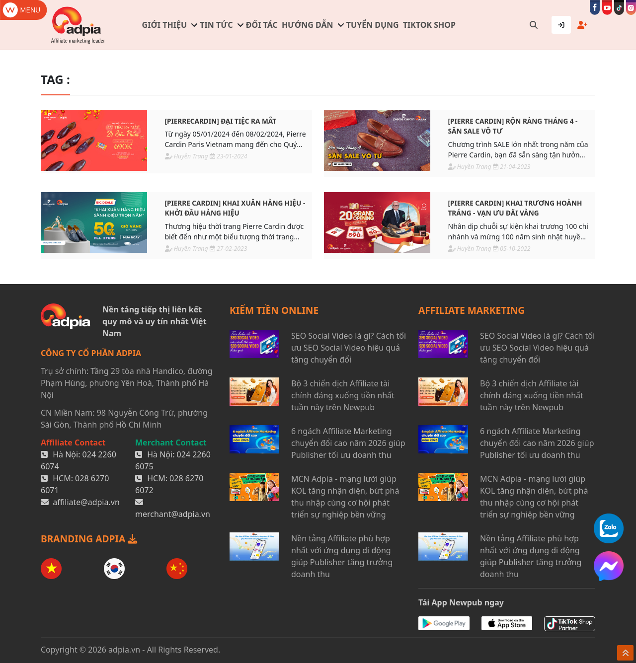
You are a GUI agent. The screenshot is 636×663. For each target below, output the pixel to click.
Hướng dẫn (307, 24)
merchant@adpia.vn (172, 514)
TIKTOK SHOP (429, 24)
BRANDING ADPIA (89, 538)
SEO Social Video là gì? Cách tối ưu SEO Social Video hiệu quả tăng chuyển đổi (348, 347)
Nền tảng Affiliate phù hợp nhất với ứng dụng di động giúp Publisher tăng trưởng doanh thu (342, 556)
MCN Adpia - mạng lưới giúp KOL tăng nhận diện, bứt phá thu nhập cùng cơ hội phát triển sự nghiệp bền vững (345, 496)
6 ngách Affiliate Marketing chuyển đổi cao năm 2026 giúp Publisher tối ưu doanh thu (348, 443)
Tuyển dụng (372, 24)
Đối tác (262, 24)
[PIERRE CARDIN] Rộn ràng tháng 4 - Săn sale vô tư (513, 126)
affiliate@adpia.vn (86, 502)
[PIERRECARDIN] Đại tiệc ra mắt (221, 121)
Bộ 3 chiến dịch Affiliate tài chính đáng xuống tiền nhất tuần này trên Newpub (343, 395)
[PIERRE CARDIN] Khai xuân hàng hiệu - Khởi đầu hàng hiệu (235, 208)
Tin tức (216, 24)
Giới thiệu (164, 24)
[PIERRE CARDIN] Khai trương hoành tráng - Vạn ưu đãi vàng (515, 208)
